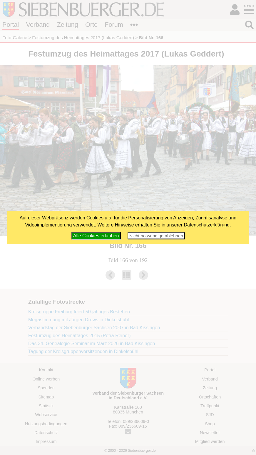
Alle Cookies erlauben (96, 235)
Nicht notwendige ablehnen (156, 235)
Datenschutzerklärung (207, 224)
